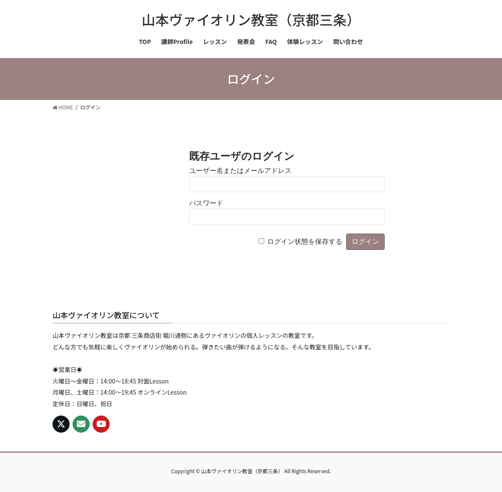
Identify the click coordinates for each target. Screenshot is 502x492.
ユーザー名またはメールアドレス (240, 170)
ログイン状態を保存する (304, 241)
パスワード (206, 203)
